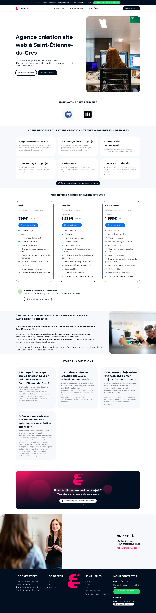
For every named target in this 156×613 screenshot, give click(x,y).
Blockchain (52, 588)
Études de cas (58, 8)
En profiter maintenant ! (37, 299)
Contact (88, 584)
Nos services (89, 581)
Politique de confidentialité (96, 594)
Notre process (26, 73)
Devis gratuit (131, 8)
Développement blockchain (28, 590)
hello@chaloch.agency (128, 548)
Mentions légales (92, 591)
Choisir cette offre (28, 225)
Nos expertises (76, 8)
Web (49, 581)
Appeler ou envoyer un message (106, 2)
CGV (86, 588)
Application (52, 584)
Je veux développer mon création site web (78, 183)
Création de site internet (27, 581)
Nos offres (93, 8)
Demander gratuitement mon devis (78, 501)
